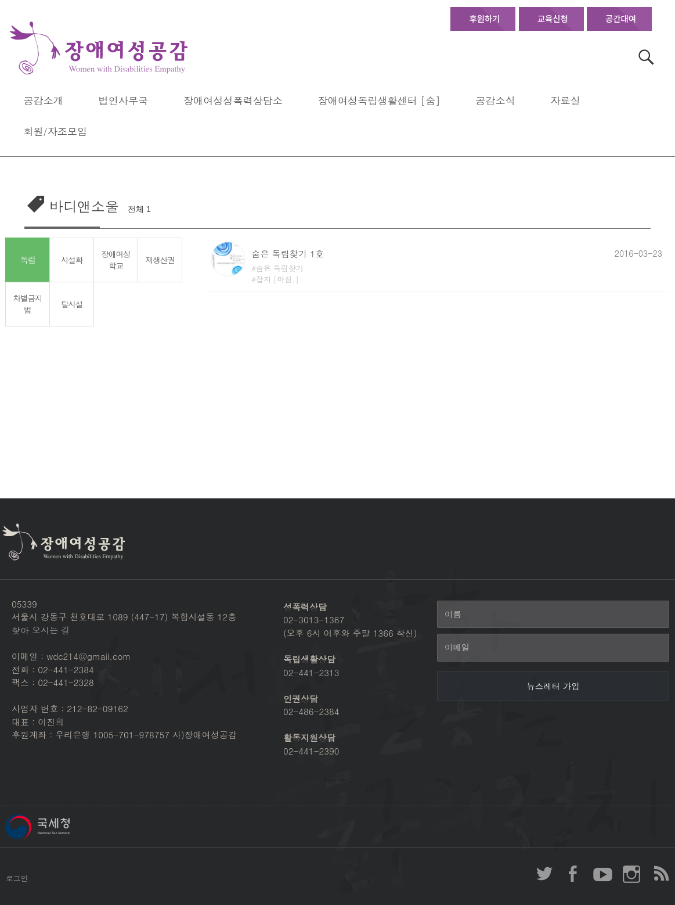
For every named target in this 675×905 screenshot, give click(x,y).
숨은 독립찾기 (280, 268)
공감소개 (43, 100)
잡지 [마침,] (277, 279)
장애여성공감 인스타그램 (631, 873)
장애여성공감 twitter (544, 873)
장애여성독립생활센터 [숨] (379, 100)
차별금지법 (27, 304)
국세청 (64, 826)
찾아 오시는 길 (41, 630)
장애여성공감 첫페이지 (99, 48)
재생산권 (160, 259)
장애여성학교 (116, 260)
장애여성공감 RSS (660, 873)
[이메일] (553, 648)
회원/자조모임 (55, 131)
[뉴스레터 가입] (553, 686)
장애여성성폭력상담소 (233, 100)
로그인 (17, 878)
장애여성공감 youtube (602, 873)
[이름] (553, 615)
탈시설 (71, 304)
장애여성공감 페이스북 (573, 873)
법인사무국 (124, 100)
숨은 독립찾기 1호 (287, 253)
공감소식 (495, 100)
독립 (27, 260)
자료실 (565, 100)
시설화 (71, 259)
